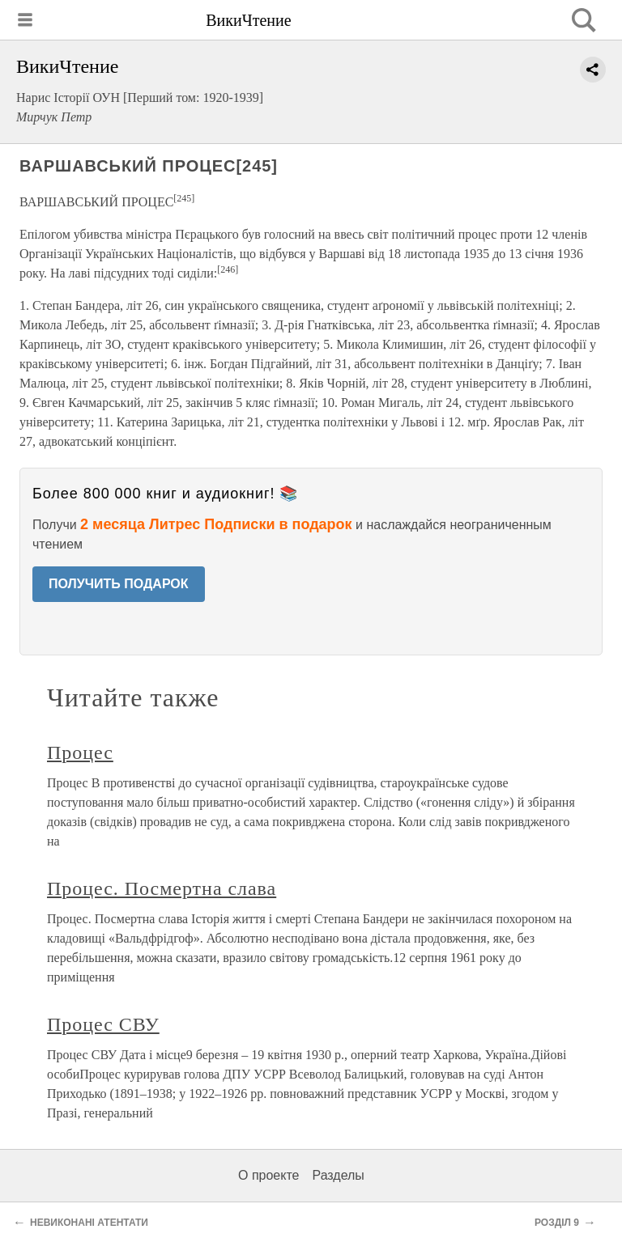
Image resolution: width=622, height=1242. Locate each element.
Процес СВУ (103, 1024)
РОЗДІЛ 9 (557, 1222)
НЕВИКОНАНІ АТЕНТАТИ (89, 1222)
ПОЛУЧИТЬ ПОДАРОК (119, 584)
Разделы (338, 1175)
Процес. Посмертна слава (161, 888)
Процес (80, 752)
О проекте (268, 1175)
